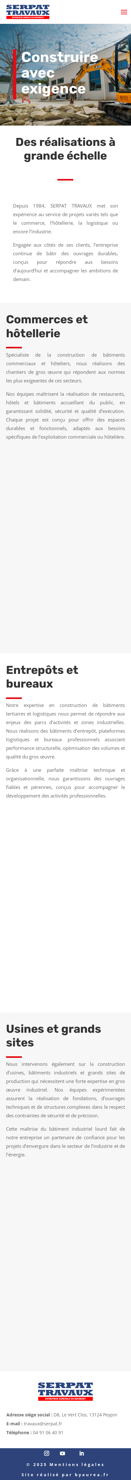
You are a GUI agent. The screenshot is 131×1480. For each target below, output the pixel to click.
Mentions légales (77, 1464)
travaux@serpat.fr (43, 1424)
